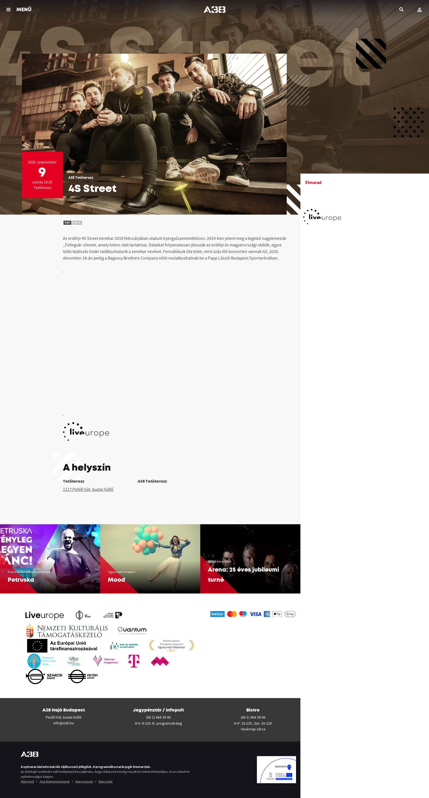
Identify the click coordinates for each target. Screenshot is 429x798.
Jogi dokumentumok (54, 781)
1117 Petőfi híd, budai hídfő (88, 489)
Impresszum (84, 781)
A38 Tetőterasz (80, 177)
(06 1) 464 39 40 (158, 717)
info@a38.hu (63, 723)
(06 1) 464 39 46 (253, 717)
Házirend (27, 781)
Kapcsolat (105, 781)
